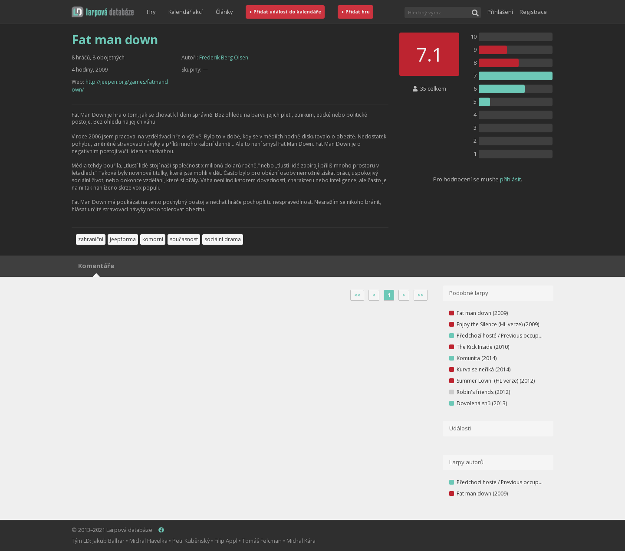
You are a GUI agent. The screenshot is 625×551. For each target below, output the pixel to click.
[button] (103, 12)
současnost (184, 239)
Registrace (533, 12)
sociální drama (222, 239)
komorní (152, 239)
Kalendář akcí (185, 12)
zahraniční (90, 239)
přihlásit (510, 179)
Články (224, 12)
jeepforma (123, 239)
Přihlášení (500, 12)
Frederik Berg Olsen (223, 57)
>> (421, 295)
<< (357, 295)
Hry (151, 12)
